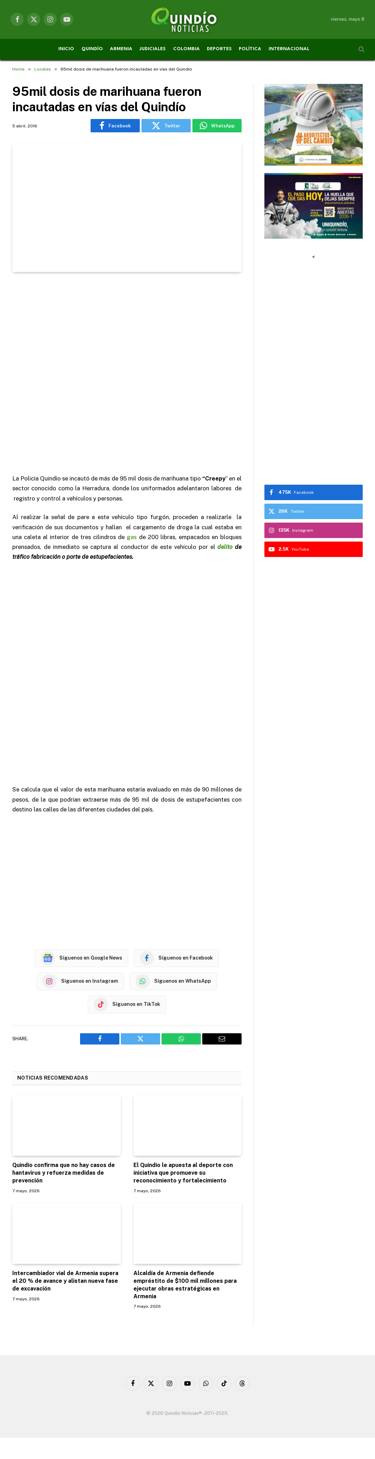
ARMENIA (121, 49)
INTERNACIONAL (289, 49)
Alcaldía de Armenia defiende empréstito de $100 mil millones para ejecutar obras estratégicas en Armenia (185, 1284)
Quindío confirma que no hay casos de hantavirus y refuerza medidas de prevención (63, 1173)
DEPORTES (219, 49)
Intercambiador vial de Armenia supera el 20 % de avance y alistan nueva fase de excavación (65, 1281)
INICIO (66, 49)
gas (132, 537)
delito (224, 546)
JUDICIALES (152, 49)
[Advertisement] (127, 374)
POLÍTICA (250, 49)
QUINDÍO (92, 49)
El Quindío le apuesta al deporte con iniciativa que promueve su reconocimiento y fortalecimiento (183, 1173)
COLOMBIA (186, 49)
